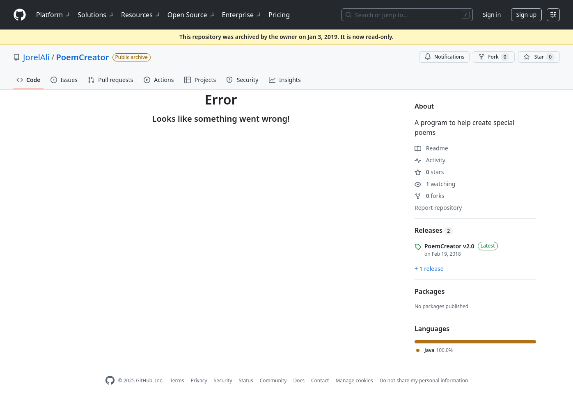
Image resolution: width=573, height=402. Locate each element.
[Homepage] (19, 15)
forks (430, 196)
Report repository (438, 207)
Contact (320, 380)
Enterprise (242, 14)
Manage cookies (354, 380)
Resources (141, 14)
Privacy (199, 380)
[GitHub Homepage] (110, 380)
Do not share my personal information (424, 380)
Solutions (96, 14)
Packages (430, 291)
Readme (431, 148)
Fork (493, 57)
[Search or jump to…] (407, 15)
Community (273, 380)
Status (246, 380)
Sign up (526, 14)
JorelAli (36, 57)
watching (435, 184)
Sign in (492, 14)
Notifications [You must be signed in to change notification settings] (444, 56)
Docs (299, 380)
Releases (434, 230)
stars (429, 172)
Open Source (191, 14)
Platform (53, 14)
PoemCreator (82, 57)
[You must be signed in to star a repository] (539, 57)
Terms (177, 380)
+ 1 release (429, 269)
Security (223, 380)
